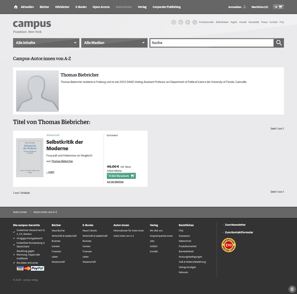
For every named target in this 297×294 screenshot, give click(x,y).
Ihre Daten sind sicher (27, 263)
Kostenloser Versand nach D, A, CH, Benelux (31, 232)
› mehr (50, 172)
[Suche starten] (279, 43)
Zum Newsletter (235, 224)
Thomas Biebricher (62, 161)
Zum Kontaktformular (239, 232)
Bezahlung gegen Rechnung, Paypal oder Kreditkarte (28, 255)
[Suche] (212, 43)
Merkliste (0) (260, 7)
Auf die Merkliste (115, 182)
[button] (46, 43)
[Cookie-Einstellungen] (292, 289)
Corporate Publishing (167, 7)
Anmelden (235, 7)
